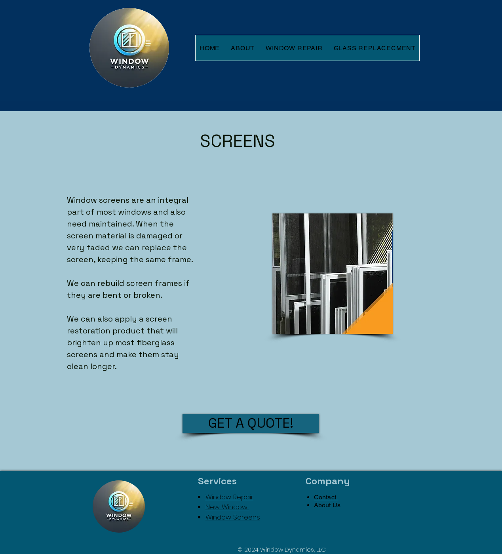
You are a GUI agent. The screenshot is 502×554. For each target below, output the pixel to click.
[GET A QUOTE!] (251, 423)
